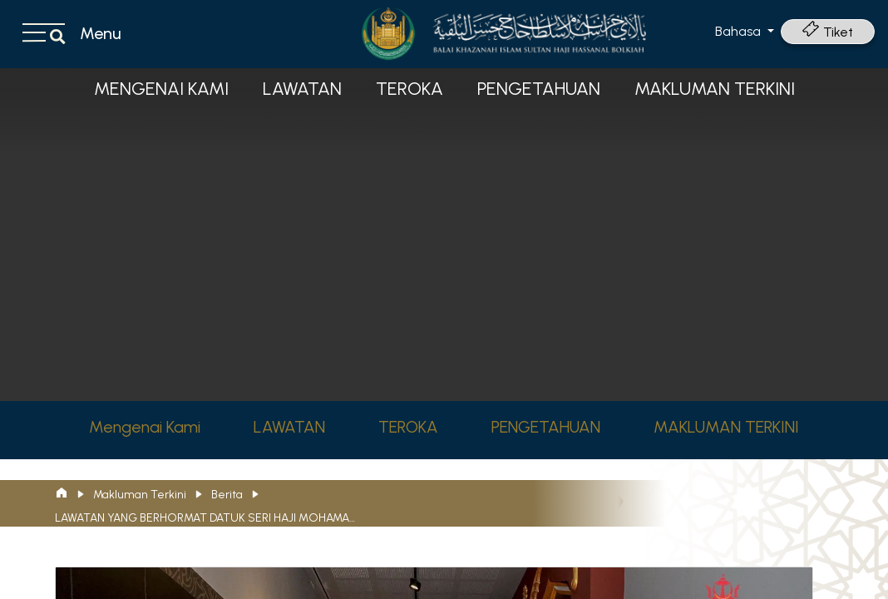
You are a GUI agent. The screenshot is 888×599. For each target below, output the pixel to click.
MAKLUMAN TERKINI (714, 88)
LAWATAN (302, 88)
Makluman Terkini (139, 495)
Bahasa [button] (739, 31)
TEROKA (409, 88)
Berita (227, 495)
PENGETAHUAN (538, 88)
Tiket (827, 32)
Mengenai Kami (161, 88)
